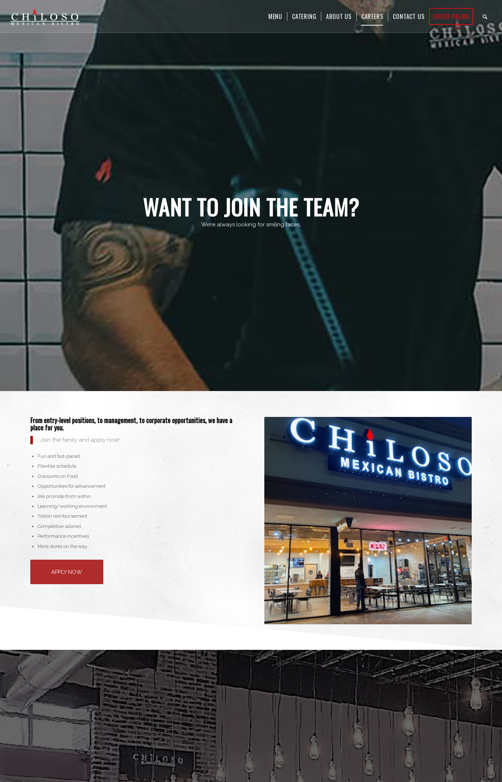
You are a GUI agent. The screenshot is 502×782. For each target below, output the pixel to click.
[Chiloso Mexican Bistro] (45, 16)
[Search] (485, 16)
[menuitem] (275, 16)
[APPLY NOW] (66, 572)
